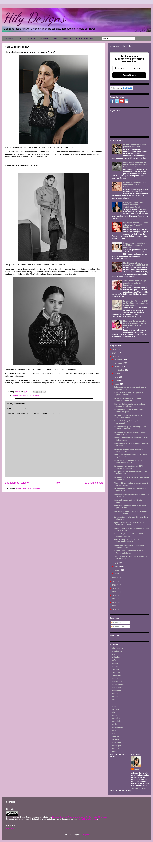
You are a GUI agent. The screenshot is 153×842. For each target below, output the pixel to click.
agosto (118, 373)
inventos (115, 703)
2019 (114, 592)
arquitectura (117, 651)
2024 (114, 356)
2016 (114, 602)
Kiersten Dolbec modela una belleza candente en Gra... (129, 405)
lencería (115, 709)
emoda (115, 697)
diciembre (119, 359)
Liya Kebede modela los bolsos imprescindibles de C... (127, 399)
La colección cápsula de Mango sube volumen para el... (130, 427)
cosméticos (117, 688)
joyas (114, 706)
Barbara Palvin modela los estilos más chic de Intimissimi (134, 185)
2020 (114, 588)
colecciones (117, 681)
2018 (114, 595)
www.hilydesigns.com (88, 819)
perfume (115, 739)
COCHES (31, 38)
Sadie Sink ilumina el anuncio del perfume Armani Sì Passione (135, 225)
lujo (113, 712)
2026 (114, 349)
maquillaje (116, 721)
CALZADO (44, 38)
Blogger (85, 835)
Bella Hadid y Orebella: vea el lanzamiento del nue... (126, 540)
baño (114, 660)
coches (115, 678)
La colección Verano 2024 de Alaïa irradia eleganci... (128, 411)
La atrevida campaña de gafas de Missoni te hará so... (128, 461)
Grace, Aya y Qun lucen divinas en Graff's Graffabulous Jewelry (133, 205)
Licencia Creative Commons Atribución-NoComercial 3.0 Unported (80, 817)
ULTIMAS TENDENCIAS (85, 38)
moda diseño (117, 727)
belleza (115, 663)
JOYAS (55, 38)
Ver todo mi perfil (138, 788)
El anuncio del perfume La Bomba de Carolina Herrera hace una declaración (134, 323)
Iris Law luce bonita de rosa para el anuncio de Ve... (129, 546)
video (114, 752)
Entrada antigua (94, 482)
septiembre (120, 370)
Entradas (116, 623)
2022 (114, 581)
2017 (114, 599)
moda (37, 395)
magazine (116, 718)
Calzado (115, 669)
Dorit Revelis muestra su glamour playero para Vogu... (128, 394)
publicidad (116, 742)
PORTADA (9, 38)
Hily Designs (34, 17)
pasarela (115, 736)
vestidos (115, 748)
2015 (114, 606)
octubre (118, 366)
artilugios (116, 657)
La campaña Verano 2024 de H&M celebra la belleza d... (128, 467)
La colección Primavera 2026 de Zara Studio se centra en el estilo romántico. (135, 303)
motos (114, 730)
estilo (114, 700)
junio (117, 380)
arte (113, 654)
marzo (117, 566)
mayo (117, 384)
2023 (114, 578)
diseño (31, 395)
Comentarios (117, 627)
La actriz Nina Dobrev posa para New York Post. (134, 146)
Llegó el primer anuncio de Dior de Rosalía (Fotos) (128, 450)
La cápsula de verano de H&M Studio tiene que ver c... (129, 433)
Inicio (57, 482)
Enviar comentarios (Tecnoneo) (28, 488)
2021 (114, 585)
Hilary (136, 769)
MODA (20, 38)
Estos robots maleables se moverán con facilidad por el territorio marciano (135, 165)
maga (114, 715)
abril (117, 563)
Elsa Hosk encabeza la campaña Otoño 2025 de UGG (135, 264)
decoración (116, 691)
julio (117, 377)
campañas (116, 672)
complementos (118, 684)
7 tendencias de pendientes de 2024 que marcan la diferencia (135, 245)
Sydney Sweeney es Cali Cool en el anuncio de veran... (129, 524)
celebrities (23, 395)
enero (117, 573)
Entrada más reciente (17, 482)
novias (114, 733)
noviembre (119, 363)
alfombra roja (117, 648)
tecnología (116, 745)
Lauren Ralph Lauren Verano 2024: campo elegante (128, 535)
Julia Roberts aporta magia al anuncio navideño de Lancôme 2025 (135, 283)
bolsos (15, 395)
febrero (118, 570)
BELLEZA (67, 38)
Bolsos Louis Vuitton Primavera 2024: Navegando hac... (130, 552)
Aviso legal (10, 828)
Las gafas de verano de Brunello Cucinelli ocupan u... (128, 416)
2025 (114, 353)
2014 (114, 609)
